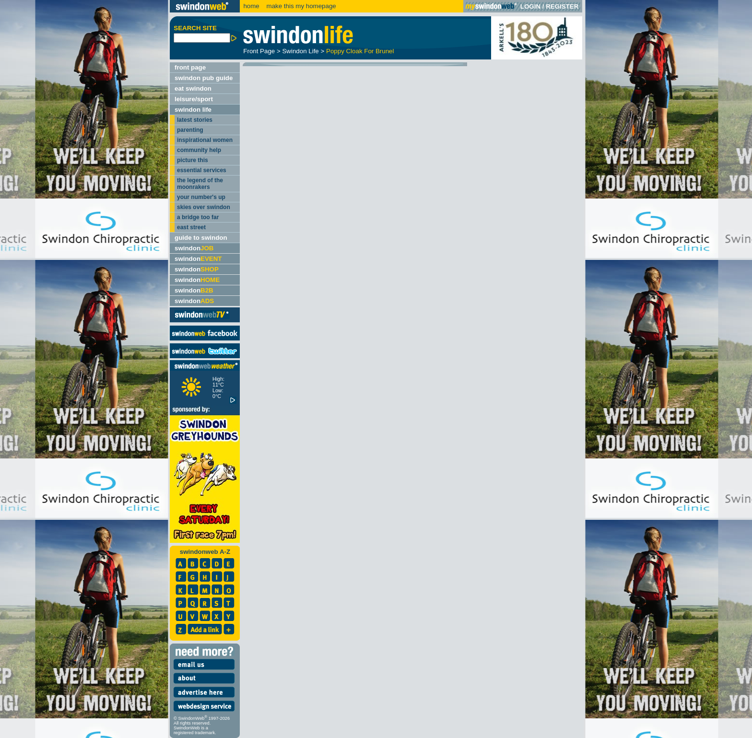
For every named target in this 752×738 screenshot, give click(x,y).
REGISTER (562, 6)
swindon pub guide (204, 78)
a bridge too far (198, 217)
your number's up (201, 197)
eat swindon (193, 88)
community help (199, 150)
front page (190, 67)
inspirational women (205, 140)
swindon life (193, 109)
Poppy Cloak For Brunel (360, 51)
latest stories (194, 120)
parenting (190, 130)
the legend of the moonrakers (200, 183)
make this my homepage (300, 6)
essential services (201, 170)
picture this (192, 160)
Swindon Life (300, 51)
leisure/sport (194, 99)
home (251, 6)
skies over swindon (203, 207)
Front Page (259, 51)
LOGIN (530, 6)
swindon (194, 248)
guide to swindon (201, 237)
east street (191, 227)
